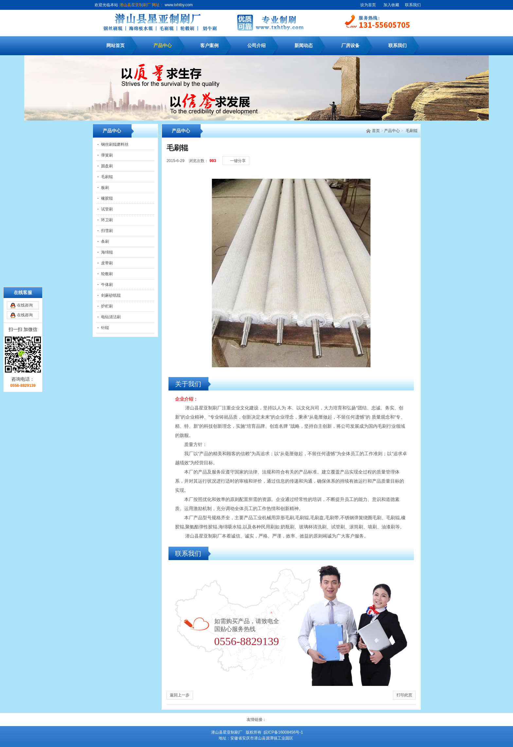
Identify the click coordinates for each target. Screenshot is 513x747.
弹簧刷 (107, 155)
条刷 (105, 241)
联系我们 (413, 5)
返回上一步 (179, 695)
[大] (407, 154)
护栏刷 (107, 306)
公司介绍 (256, 45)
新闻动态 (303, 45)
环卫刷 (107, 220)
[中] (401, 154)
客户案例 (209, 45)
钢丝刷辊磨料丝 (115, 144)
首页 (376, 130)
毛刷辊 (411, 130)
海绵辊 (107, 252)
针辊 (105, 327)
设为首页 (368, 5)
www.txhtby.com (178, 5)
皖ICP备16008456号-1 (283, 732)
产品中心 (162, 45)
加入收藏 (391, 5)
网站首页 (115, 45)
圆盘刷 (107, 166)
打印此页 (404, 695)
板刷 (105, 187)
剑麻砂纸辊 (111, 295)
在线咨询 (25, 269)
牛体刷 (107, 284)
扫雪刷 (107, 230)
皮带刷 (107, 263)
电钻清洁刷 (111, 317)
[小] (394, 154)
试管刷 (107, 209)
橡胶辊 (107, 198)
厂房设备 (350, 45)
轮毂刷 (107, 274)
